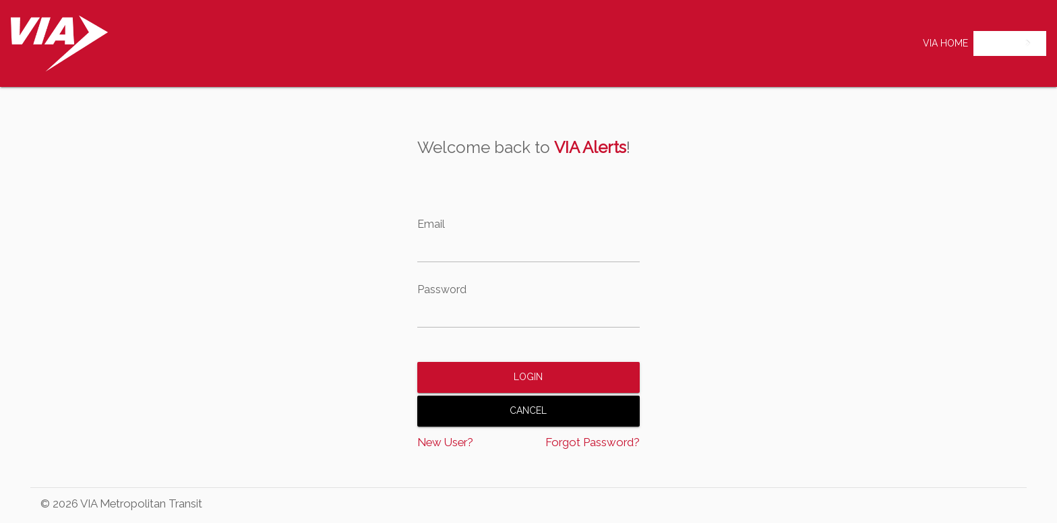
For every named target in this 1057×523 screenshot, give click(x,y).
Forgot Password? (592, 442)
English (999, 43)
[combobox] (1009, 43)
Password (441, 289)
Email (431, 224)
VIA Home (945, 43)
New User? (445, 442)
